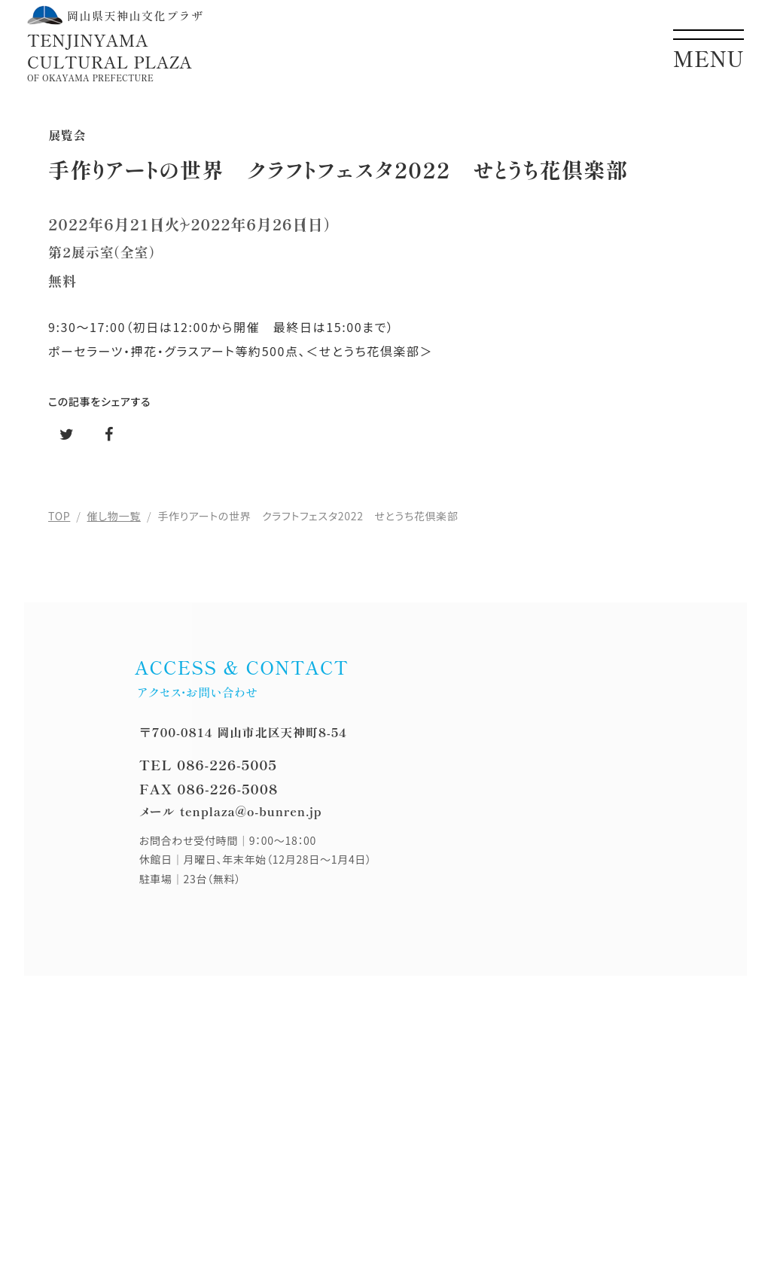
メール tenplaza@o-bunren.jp (230, 811)
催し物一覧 (114, 515)
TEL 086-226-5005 (208, 764)
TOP (59, 515)
